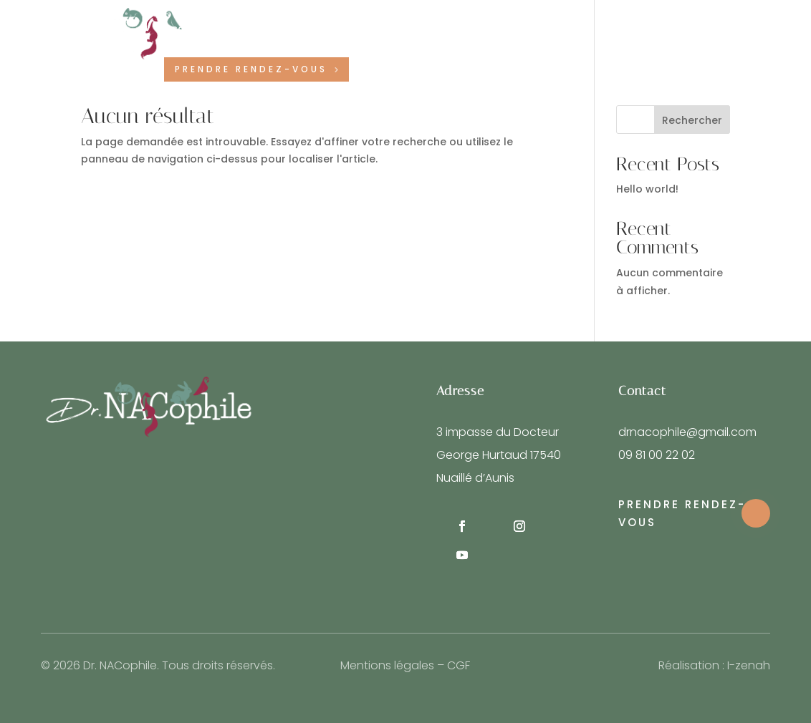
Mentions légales (387, 665)
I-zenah (748, 665)
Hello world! (647, 189)
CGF (458, 665)
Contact (525, 30)
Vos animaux (437, 30)
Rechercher (692, 120)
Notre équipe (254, 30)
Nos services (339, 30)
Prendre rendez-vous (251, 69)
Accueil (183, 30)
